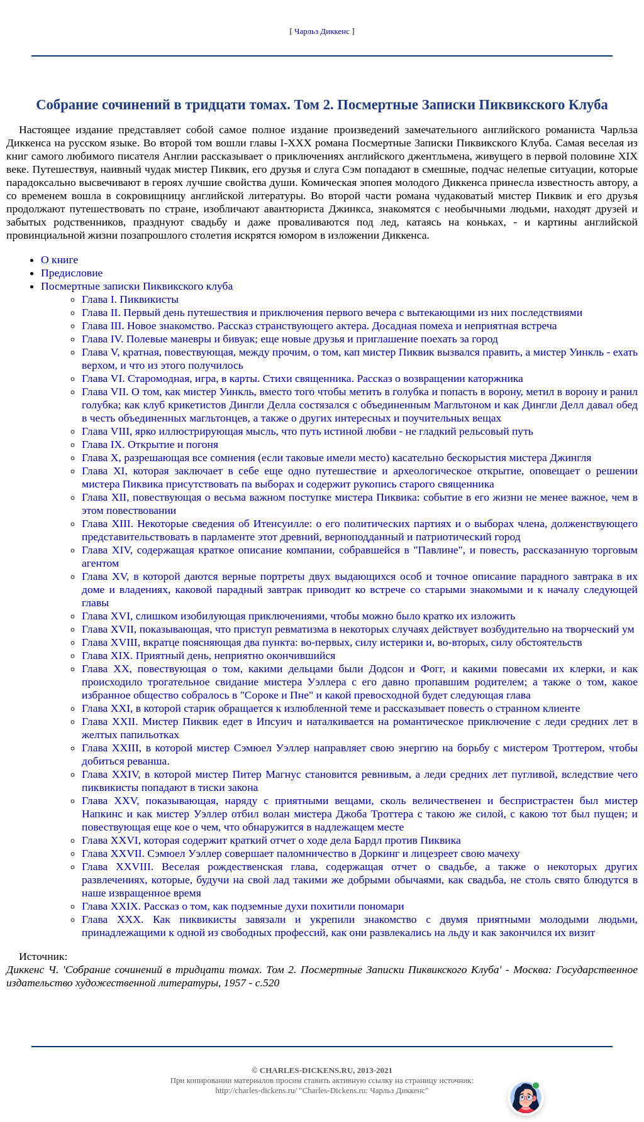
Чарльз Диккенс (322, 31)
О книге (59, 259)
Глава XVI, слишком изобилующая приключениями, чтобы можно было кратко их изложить (298, 615)
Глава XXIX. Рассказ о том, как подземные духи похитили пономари (243, 906)
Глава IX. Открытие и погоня (150, 444)
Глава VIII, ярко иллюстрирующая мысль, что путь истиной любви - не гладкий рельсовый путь (307, 431)
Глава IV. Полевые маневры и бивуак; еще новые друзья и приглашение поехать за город (290, 338)
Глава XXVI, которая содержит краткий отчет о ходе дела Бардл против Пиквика (271, 840)
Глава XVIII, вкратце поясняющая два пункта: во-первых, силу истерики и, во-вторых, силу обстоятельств (332, 642)
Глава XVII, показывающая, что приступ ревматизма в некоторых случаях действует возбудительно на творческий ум (358, 629)
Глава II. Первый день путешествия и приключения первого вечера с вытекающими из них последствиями (332, 312)
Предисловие (72, 272)
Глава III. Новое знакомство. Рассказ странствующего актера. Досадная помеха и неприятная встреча (319, 325)
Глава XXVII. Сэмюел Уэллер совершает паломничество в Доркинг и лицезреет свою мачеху (300, 853)
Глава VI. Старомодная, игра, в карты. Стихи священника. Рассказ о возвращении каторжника (302, 378)
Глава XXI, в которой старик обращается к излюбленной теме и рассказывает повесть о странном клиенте (331, 708)
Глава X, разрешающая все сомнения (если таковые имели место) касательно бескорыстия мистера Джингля (336, 457)
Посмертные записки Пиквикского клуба (137, 286)
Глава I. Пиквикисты (130, 299)
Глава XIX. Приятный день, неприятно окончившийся (208, 655)
